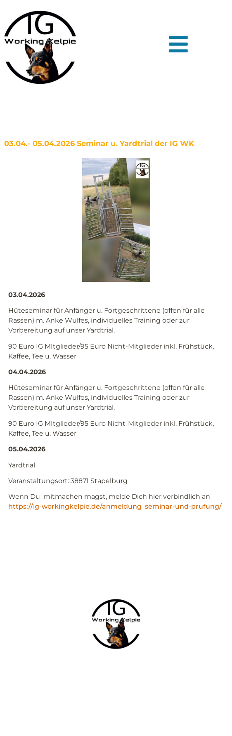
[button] (178, 44)
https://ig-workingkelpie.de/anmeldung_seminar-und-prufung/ (115, 506)
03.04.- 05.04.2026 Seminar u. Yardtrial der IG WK (99, 143)
